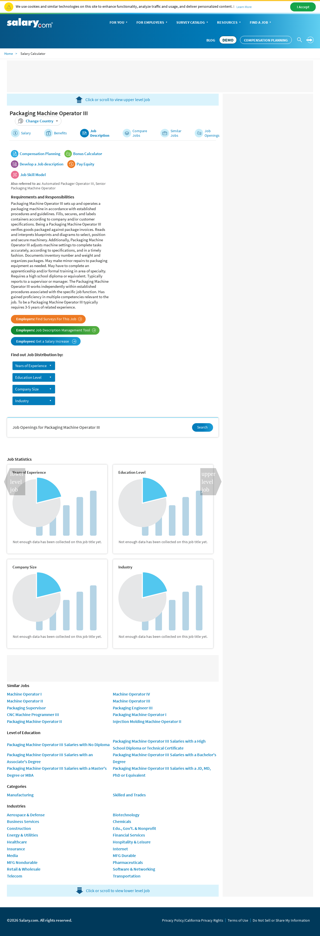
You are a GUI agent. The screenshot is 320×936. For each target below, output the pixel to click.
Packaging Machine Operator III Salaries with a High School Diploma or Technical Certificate (159, 744)
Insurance (16, 848)
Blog (210, 40)
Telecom (14, 876)
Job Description (99, 133)
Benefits (60, 133)
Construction (19, 828)
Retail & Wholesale (23, 869)
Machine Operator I (24, 694)
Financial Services (129, 835)
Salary (26, 133)
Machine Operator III (131, 701)
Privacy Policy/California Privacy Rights (192, 920)
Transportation (126, 876)
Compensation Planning (266, 40)
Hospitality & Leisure (132, 842)
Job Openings (212, 133)
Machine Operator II (25, 701)
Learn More (244, 7)
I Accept (303, 7)
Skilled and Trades (129, 794)
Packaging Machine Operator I (140, 714)
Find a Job (261, 23)
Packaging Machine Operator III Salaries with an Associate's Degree (50, 758)
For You (119, 23)
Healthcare (17, 842)
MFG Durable (124, 855)
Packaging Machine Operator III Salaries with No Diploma (58, 744)
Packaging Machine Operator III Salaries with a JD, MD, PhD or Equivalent (162, 772)
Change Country (39, 121)
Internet (120, 848)
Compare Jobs (139, 133)
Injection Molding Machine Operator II (147, 721)
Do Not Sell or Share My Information (281, 920)
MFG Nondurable (22, 862)
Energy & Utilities (22, 835)
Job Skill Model (33, 174)
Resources (229, 23)
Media (12, 855)
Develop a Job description (41, 164)
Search (202, 427)
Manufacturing (20, 794)
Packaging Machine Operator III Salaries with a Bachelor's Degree (164, 758)
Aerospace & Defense (26, 814)
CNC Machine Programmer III (33, 714)
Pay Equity (85, 164)
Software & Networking (134, 869)
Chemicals (122, 821)
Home (8, 53)
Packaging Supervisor (26, 707)
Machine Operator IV (131, 694)
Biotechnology (126, 814)
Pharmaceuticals (128, 862)
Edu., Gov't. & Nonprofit (134, 828)
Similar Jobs (176, 133)
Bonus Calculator (87, 153)
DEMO (228, 40)
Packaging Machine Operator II (34, 721)
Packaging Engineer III (133, 707)
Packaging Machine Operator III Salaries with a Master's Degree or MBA (57, 772)
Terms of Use (238, 920)
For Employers (152, 23)
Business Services (23, 821)
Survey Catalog (192, 23)
